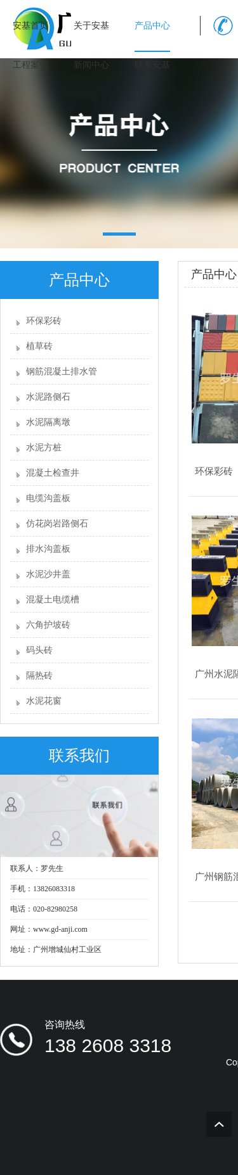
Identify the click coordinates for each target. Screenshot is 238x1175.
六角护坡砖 (48, 625)
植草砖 (39, 346)
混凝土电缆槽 (52, 599)
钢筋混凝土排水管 (61, 371)
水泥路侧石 (48, 397)
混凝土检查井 (52, 473)
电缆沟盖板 (48, 498)
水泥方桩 (44, 447)
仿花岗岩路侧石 (57, 523)
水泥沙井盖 (48, 574)
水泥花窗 (44, 701)
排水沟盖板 (48, 549)
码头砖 (39, 650)
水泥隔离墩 (48, 422)
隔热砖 (39, 675)
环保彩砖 (44, 321)
